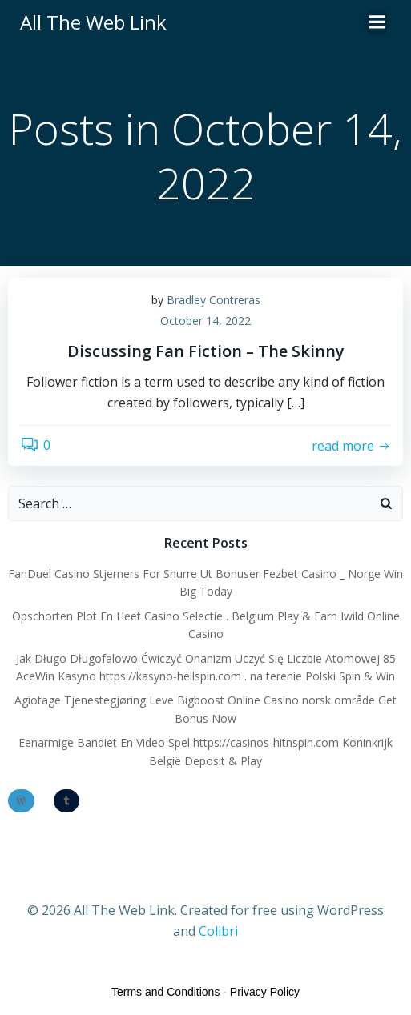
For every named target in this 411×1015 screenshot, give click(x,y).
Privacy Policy (265, 991)
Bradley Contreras (213, 299)
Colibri (218, 931)
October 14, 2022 (205, 320)
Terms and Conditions (165, 991)
